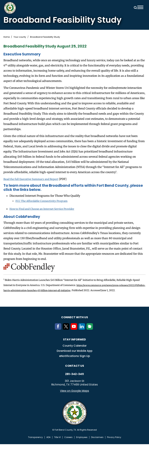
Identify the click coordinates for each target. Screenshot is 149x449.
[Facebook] (59, 333)
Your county (20, 37)
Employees (81, 442)
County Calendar (75, 350)
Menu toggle (140, 7)
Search (134, 7)
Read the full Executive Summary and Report (33, 179)
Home (6, 37)
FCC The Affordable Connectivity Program (43, 200)
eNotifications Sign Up (74, 361)
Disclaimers (97, 442)
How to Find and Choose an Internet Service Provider (44, 208)
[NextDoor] (90, 333)
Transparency (35, 442)
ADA (48, 442)
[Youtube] (75, 333)
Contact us (74, 371)
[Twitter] (67, 333)
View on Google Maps (74, 396)
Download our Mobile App (74, 356)
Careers (68, 442)
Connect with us (74, 322)
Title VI (57, 442)
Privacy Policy (114, 442)
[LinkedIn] (82, 333)
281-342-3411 (74, 379)
